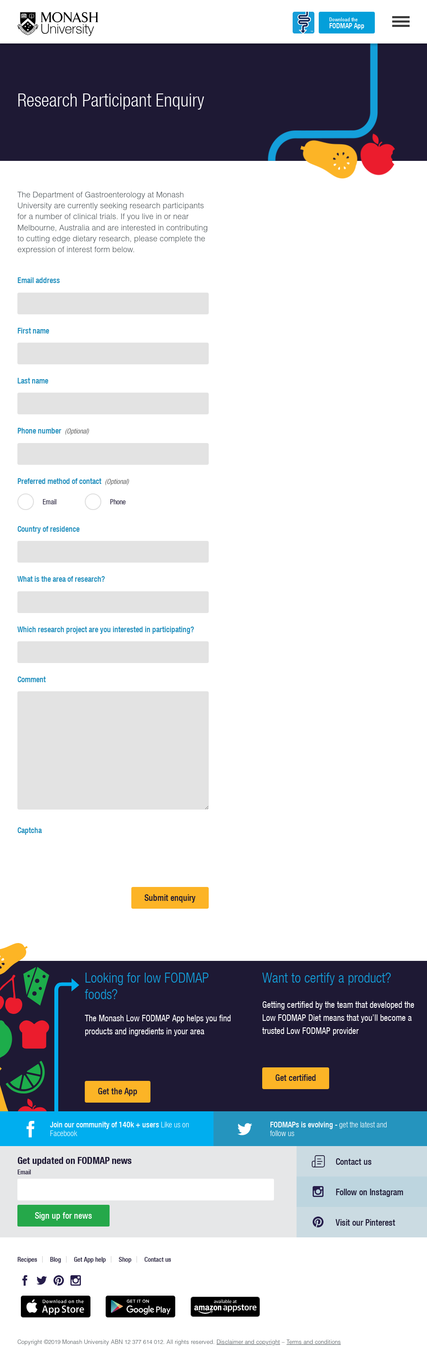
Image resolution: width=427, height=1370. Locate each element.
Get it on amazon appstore (225, 1306)
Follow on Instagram (370, 1192)
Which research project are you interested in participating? (105, 629)
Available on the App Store (55, 1306)
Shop (125, 1259)
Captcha (29, 830)
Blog (55, 1259)
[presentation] (83, 859)
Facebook (24, 1280)
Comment (31, 679)
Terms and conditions (314, 1343)
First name (33, 331)
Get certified (295, 1077)
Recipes (27, 1259)
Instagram (75, 1280)
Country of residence (48, 529)
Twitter (41, 1280)
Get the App (117, 1091)
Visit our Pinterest (365, 1222)
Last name (32, 381)
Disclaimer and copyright (248, 1343)
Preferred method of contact (73, 481)
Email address (38, 280)
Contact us (354, 1161)
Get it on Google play (140, 1306)
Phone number (53, 431)
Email (24, 1172)
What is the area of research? (61, 579)
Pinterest (58, 1280)
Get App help (90, 1259)
